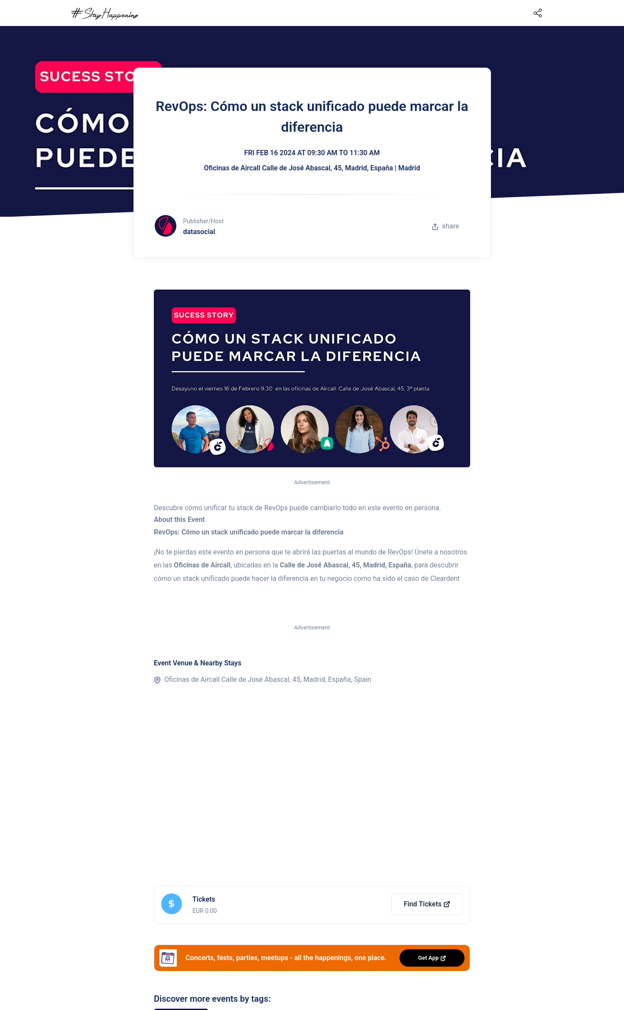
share (445, 226)
